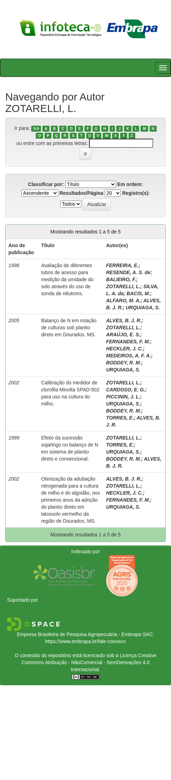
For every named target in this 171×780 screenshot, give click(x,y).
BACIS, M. (138, 293)
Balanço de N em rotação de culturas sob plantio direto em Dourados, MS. (68, 327)
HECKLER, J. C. (124, 348)
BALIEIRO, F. (121, 279)
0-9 (36, 128)
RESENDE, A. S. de (128, 272)
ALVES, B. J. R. (124, 320)
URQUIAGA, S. (143, 307)
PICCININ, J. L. (123, 396)
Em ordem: (130, 184)
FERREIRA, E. (122, 265)
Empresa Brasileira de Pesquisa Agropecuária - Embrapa (79, 634)
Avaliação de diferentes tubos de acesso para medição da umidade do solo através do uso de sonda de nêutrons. (67, 279)
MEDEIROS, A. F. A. (128, 355)
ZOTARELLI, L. (123, 286)
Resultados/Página (81, 193)
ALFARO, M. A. (123, 300)
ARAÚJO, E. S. (123, 334)
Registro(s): (136, 193)
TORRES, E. (120, 418)
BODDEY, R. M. (123, 362)
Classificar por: (46, 184)
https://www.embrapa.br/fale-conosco (85, 641)
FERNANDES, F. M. (128, 341)
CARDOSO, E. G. (125, 389)
